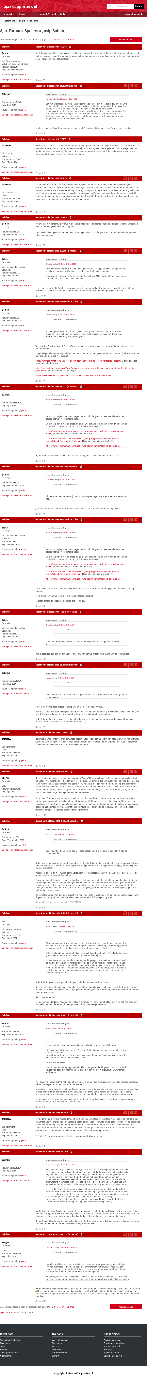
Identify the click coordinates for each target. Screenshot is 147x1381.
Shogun (5, 778)
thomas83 (49, 99)
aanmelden (139, 14)
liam (4, 921)
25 (66, 39)
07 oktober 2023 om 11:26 (66, 678)
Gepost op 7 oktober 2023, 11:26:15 (50, 612)
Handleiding (32, 21)
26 (68, 39)
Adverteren (57, 1349)
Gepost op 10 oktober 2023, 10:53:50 (51, 771)
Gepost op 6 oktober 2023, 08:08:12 (51, 217)
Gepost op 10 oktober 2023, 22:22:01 (51, 1152)
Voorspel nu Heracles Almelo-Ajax (17, 79)
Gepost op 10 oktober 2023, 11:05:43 (51, 821)
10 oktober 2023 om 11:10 (64, 1029)
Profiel (63, 14)
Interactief (44, 14)
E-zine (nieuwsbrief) (9, 1353)
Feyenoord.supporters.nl (115, 1343)
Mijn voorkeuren (111, 1353)
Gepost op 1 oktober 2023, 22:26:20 (51, 86)
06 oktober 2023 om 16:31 (66, 625)
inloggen (128, 14)
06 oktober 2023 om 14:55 (66, 400)
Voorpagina (9, 14)
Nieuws (21, 14)
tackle (5, 259)
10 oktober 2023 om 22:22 (68, 1248)
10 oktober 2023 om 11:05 (66, 926)
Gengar (5, 53)
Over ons (57, 1334)
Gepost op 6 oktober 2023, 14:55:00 (51, 301)
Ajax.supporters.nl (112, 1340)
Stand (2, 1346)
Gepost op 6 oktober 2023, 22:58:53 (51, 519)
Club (54, 14)
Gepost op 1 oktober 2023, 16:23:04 (51, 47)
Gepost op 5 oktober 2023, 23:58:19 (51, 178)
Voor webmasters (60, 1340)
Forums (31, 14)
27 (71, 39)
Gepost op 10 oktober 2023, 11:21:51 (51, 1015)
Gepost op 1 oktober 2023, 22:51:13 (50, 139)
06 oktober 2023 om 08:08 (67, 264)
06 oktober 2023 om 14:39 (66, 315)
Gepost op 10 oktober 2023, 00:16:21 (51, 732)
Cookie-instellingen (113, 1356)
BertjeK (5, 224)
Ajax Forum (10, 30)
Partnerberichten (59, 1353)
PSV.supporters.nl (112, 1346)
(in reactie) (72, 86)
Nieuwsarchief (6, 1356)
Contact (55, 1356)
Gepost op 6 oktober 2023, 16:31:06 (51, 466)
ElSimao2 (6, 94)
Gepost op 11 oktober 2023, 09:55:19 (51, 1234)
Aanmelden (5, 1340)
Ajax (8, 56)
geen (23, 74)
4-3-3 (23, 239)
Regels (22, 21)
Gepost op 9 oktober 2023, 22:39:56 (51, 665)
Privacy (55, 1346)
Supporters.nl (112, 1334)
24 (63, 39)
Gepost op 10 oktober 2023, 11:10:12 (51, 913)
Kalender (4, 1349)
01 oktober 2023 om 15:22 (68, 99)
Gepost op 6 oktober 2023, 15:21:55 (50, 386)
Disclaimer (57, 1343)
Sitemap (108, 1349)
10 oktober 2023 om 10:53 (67, 1165)
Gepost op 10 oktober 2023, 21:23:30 (51, 1112)
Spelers (31, 30)
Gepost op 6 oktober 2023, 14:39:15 (50, 251)
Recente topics (10, 21)
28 (73, 39)
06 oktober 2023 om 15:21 (68, 480)
